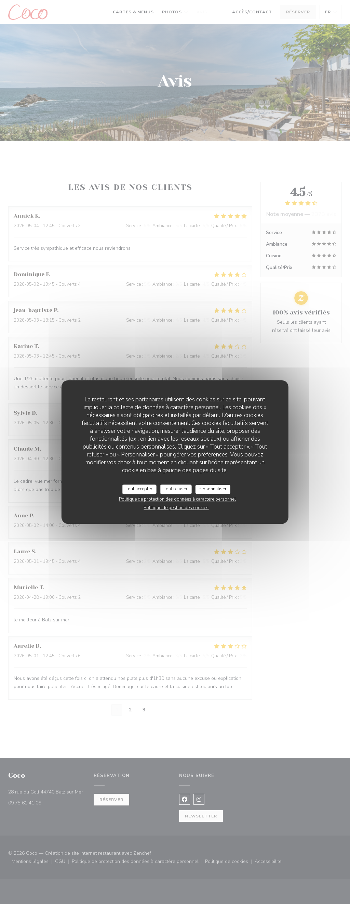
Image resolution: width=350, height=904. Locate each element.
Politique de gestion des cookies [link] (176, 508)
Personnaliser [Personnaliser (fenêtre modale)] (213, 489)
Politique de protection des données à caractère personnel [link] (177, 499)
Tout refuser (176, 489)
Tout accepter (139, 489)
